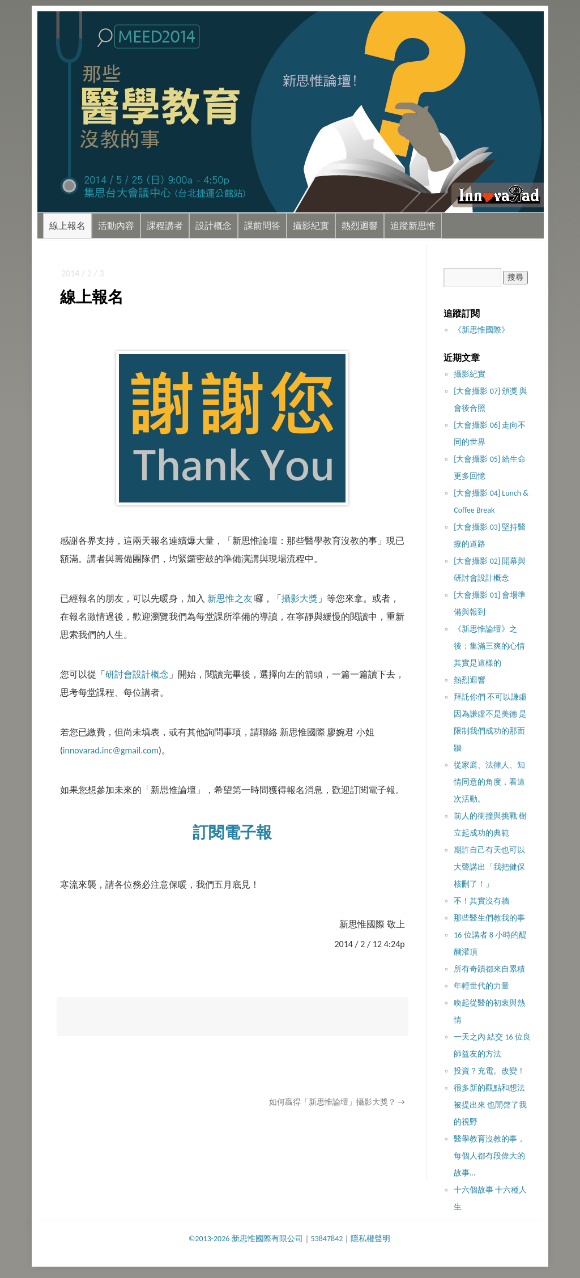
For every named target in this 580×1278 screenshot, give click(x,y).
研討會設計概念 (137, 674)
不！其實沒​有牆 (481, 901)
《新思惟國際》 (481, 330)
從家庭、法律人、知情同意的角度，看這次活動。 (489, 782)
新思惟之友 (230, 598)
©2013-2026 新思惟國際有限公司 (246, 1238)
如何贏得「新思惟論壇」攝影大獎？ (337, 1102)
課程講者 (165, 225)
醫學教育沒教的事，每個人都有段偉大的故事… (489, 1156)
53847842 (327, 1238)
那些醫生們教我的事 (489, 918)
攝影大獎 (300, 598)
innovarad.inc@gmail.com (111, 750)
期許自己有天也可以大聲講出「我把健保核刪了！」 (489, 867)
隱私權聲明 (370, 1238)
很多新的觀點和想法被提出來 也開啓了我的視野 (490, 1105)
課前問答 (262, 225)
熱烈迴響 (360, 225)
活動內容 (116, 225)
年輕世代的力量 (481, 986)
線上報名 (67, 225)
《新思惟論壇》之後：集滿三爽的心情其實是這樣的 (489, 646)
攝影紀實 (311, 225)
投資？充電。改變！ (489, 1071)
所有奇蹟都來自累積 (489, 969)
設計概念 (213, 225)
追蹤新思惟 (413, 225)
